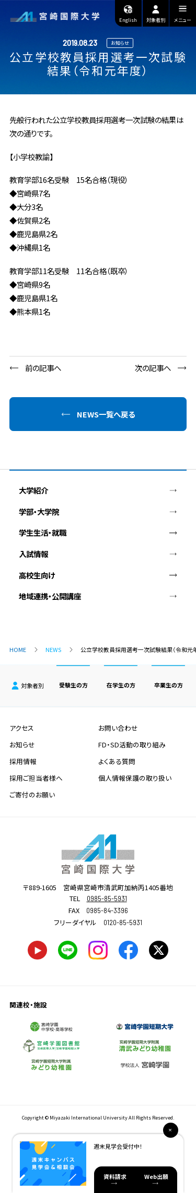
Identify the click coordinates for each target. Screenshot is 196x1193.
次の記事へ (153, 367)
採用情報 (23, 761)
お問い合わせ (118, 728)
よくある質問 (116, 761)
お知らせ (22, 744)
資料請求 (114, 1176)
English (128, 13)
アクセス (21, 728)
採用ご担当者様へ (36, 778)
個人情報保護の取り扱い (134, 778)
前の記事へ (43, 367)
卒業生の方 (168, 685)
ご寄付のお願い (32, 795)
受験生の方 (73, 685)
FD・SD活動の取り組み (132, 744)
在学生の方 (121, 685)
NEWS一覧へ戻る (106, 414)
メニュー (182, 15)
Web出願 (156, 1176)
